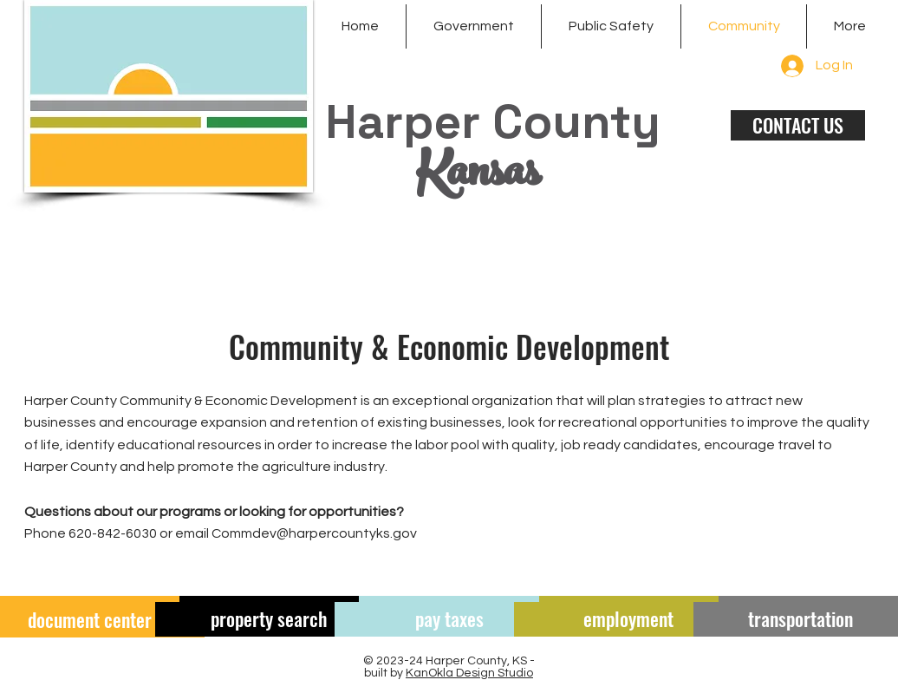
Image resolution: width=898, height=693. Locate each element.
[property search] (269, 619)
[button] (474, 26)
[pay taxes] (449, 619)
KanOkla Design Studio (469, 673)
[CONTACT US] (798, 125)
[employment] (628, 619)
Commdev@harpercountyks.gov (314, 533)
